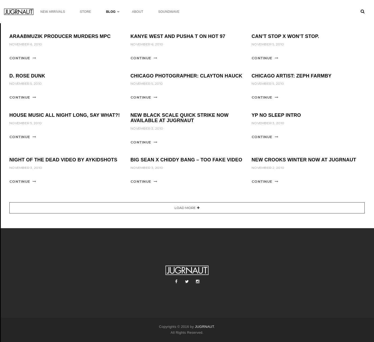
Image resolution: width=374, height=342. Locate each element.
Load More (185, 208)
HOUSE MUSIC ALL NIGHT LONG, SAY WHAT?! (64, 115)
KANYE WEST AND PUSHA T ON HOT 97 (177, 36)
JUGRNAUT (204, 327)
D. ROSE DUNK (27, 76)
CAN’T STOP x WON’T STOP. (285, 36)
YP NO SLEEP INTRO (276, 115)
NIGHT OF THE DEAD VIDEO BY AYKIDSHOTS (63, 159)
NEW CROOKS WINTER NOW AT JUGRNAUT (304, 159)
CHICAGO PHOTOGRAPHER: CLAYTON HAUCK (186, 76)
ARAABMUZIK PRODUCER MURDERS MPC (60, 36)
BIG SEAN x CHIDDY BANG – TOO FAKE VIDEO (186, 159)
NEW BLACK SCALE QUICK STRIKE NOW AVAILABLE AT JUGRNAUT (179, 117)
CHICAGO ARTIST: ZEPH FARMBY (291, 76)
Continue (19, 58)
